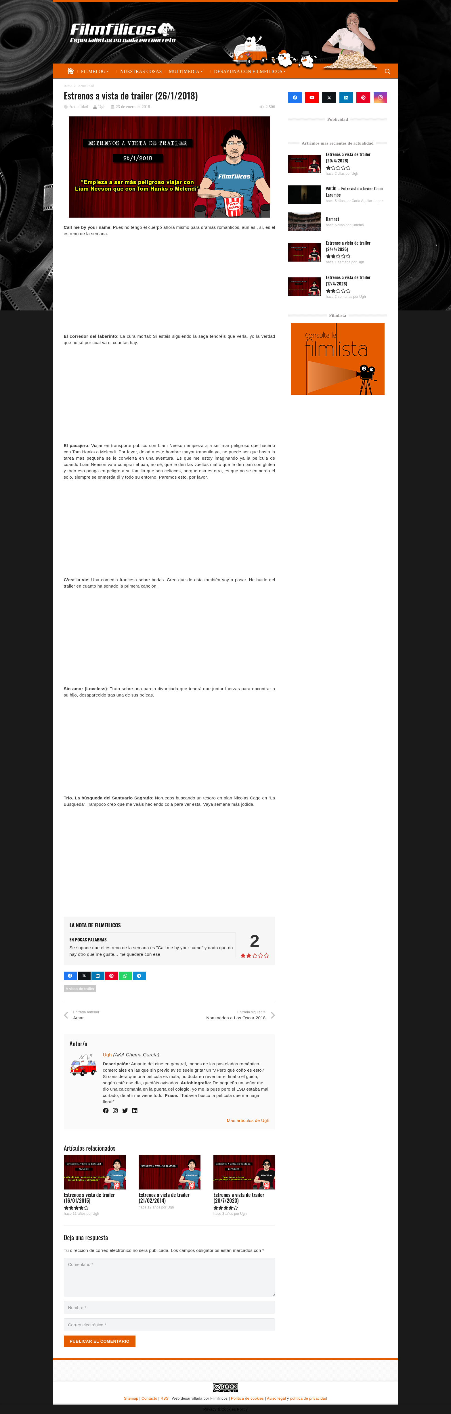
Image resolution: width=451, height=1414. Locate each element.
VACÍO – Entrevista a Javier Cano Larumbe (354, 191)
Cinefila (358, 225)
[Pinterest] (363, 97)
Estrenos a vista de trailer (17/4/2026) (348, 280)
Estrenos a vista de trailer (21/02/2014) (163, 1197)
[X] (329, 97)
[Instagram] (380, 97)
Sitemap (131, 1398)
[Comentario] (169, 1277)
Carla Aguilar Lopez (367, 201)
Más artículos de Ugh (248, 1120)
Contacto (149, 1398)
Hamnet (332, 218)
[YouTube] (312, 97)
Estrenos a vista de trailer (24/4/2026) (348, 245)
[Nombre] (169, 1307)
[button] (107, 71)
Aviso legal (276, 1398)
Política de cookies (247, 1398)
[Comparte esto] (70, 976)
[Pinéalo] (111, 976)
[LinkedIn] (346, 97)
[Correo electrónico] (169, 1324)
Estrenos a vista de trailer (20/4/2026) (348, 157)
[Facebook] (295, 97)
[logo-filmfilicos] (123, 32)
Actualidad (78, 107)
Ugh (102, 107)
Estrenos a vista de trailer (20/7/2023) (238, 1197)
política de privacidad (308, 1398)
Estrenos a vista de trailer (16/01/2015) (89, 1197)
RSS (164, 1398)
